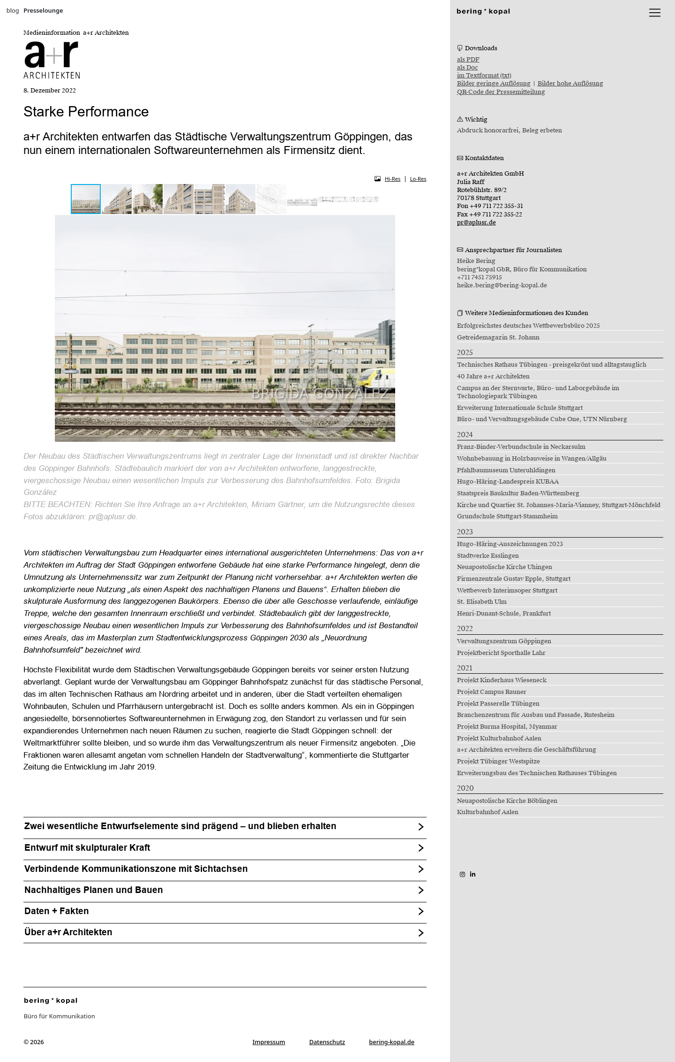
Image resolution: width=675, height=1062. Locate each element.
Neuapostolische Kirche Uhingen (504, 567)
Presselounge (43, 10)
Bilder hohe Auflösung (570, 83)
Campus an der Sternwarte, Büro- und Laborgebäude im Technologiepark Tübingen (538, 392)
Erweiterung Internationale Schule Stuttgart (520, 408)
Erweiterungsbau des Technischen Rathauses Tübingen (537, 773)
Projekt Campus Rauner (491, 692)
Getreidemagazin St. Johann (498, 337)
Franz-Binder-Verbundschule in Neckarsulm (521, 447)
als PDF (468, 59)
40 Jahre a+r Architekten (493, 376)
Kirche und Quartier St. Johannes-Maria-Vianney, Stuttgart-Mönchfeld (558, 505)
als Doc (467, 67)
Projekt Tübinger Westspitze (498, 761)
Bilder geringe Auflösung (494, 83)
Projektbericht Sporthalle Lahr (501, 653)
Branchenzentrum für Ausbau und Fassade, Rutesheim (536, 715)
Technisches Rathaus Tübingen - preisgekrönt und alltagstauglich (551, 365)
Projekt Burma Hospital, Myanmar (507, 727)
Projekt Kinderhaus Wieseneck (502, 680)
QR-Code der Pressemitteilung (501, 92)
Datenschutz (327, 1042)
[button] (117, 199)
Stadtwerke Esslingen (488, 556)
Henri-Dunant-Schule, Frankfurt (504, 613)
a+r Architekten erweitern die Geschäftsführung (526, 750)
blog (13, 10)
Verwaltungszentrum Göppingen (504, 641)
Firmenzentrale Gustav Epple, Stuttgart (513, 579)
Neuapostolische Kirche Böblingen (507, 801)
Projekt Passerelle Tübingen (498, 704)
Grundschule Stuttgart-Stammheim (507, 516)
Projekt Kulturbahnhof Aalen (499, 738)
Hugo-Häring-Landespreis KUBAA (508, 481)
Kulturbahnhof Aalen (487, 812)
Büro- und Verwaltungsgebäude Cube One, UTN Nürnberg (542, 419)
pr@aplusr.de (476, 222)
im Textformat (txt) (484, 75)
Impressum (269, 1042)
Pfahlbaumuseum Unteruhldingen (506, 470)
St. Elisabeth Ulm (482, 602)
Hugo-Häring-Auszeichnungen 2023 (510, 544)
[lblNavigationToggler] (655, 13)
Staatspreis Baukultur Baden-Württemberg (518, 493)
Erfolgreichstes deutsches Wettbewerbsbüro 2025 (528, 326)
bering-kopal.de (391, 1042)
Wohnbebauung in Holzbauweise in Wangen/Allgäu (532, 458)
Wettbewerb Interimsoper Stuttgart (507, 590)
